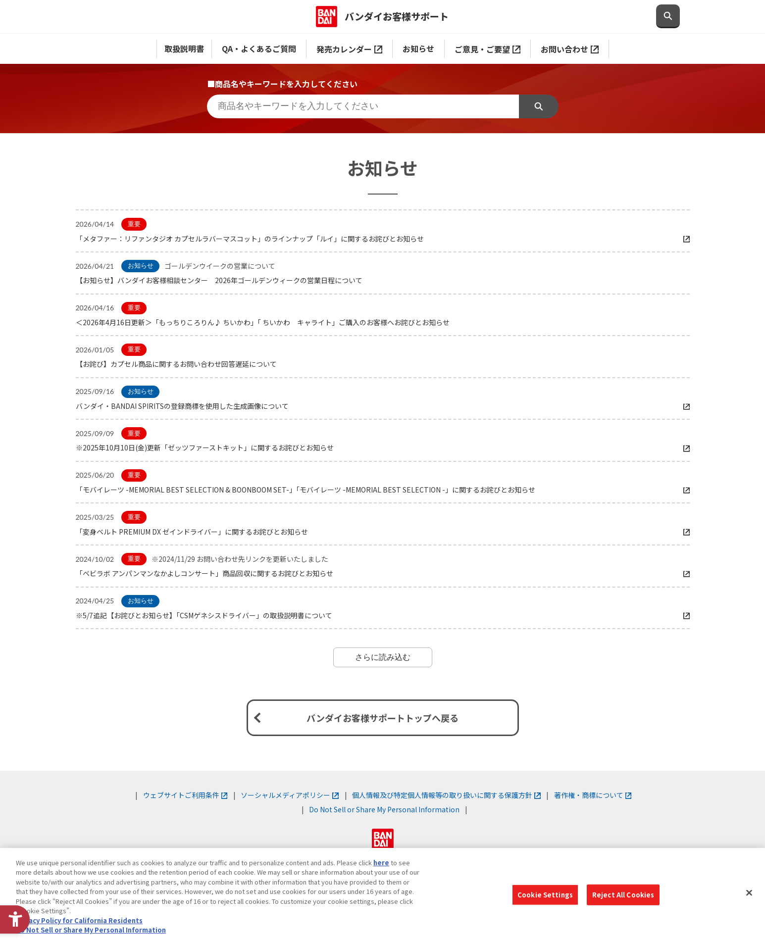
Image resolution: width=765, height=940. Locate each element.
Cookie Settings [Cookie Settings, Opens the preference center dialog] (545, 894)
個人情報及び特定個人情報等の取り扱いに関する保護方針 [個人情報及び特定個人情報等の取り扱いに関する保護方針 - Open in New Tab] (446, 795)
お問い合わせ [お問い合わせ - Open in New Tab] (570, 49)
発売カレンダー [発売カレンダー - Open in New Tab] (349, 49)
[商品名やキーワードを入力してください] (363, 106)
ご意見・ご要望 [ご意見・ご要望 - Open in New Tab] (487, 49)
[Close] (749, 892)
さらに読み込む (382, 657)
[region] (382, 894)
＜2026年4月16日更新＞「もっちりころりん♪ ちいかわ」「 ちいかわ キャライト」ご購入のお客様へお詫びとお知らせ (263, 322)
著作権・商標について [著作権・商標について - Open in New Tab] (593, 795)
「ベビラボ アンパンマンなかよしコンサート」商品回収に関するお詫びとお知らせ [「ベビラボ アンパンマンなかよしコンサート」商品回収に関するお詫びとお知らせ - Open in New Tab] (204, 573)
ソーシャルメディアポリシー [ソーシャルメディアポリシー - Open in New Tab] (290, 795)
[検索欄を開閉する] (668, 16)
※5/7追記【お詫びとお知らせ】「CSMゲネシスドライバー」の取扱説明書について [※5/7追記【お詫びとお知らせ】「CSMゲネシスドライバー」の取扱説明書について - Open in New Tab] (204, 615)
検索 (539, 106)
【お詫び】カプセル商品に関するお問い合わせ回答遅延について (176, 364)
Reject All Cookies (623, 894)
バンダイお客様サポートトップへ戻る (382, 717)
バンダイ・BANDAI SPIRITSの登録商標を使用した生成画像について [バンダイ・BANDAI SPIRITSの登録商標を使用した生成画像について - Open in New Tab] (182, 406)
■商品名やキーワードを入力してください (282, 84)
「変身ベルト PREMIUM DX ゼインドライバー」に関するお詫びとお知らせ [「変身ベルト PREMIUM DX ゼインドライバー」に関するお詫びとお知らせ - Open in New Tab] (192, 532)
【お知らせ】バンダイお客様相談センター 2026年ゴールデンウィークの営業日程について (219, 280)
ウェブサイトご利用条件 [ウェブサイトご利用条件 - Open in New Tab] (185, 795)
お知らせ (418, 48)
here (381, 862)
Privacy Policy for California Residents (79, 920)
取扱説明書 (184, 48)
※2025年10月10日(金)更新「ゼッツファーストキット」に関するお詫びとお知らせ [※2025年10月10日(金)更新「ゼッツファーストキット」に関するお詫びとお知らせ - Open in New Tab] (205, 447)
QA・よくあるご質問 (259, 48)
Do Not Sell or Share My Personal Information (384, 809)
